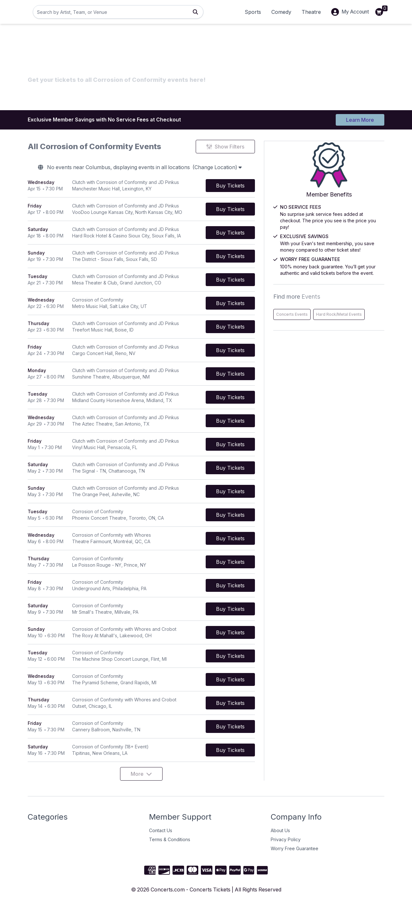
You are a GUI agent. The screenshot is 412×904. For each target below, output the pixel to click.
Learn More (360, 120)
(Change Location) (233, 167)
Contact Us (160, 830)
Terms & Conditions (169, 839)
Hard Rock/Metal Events (330, 329)
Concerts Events (323, 316)
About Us (280, 830)
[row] (156, 185)
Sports (250, 12)
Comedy (278, 12)
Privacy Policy (286, 839)
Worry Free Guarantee (294, 848)
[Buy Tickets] (259, 185)
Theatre (308, 12)
